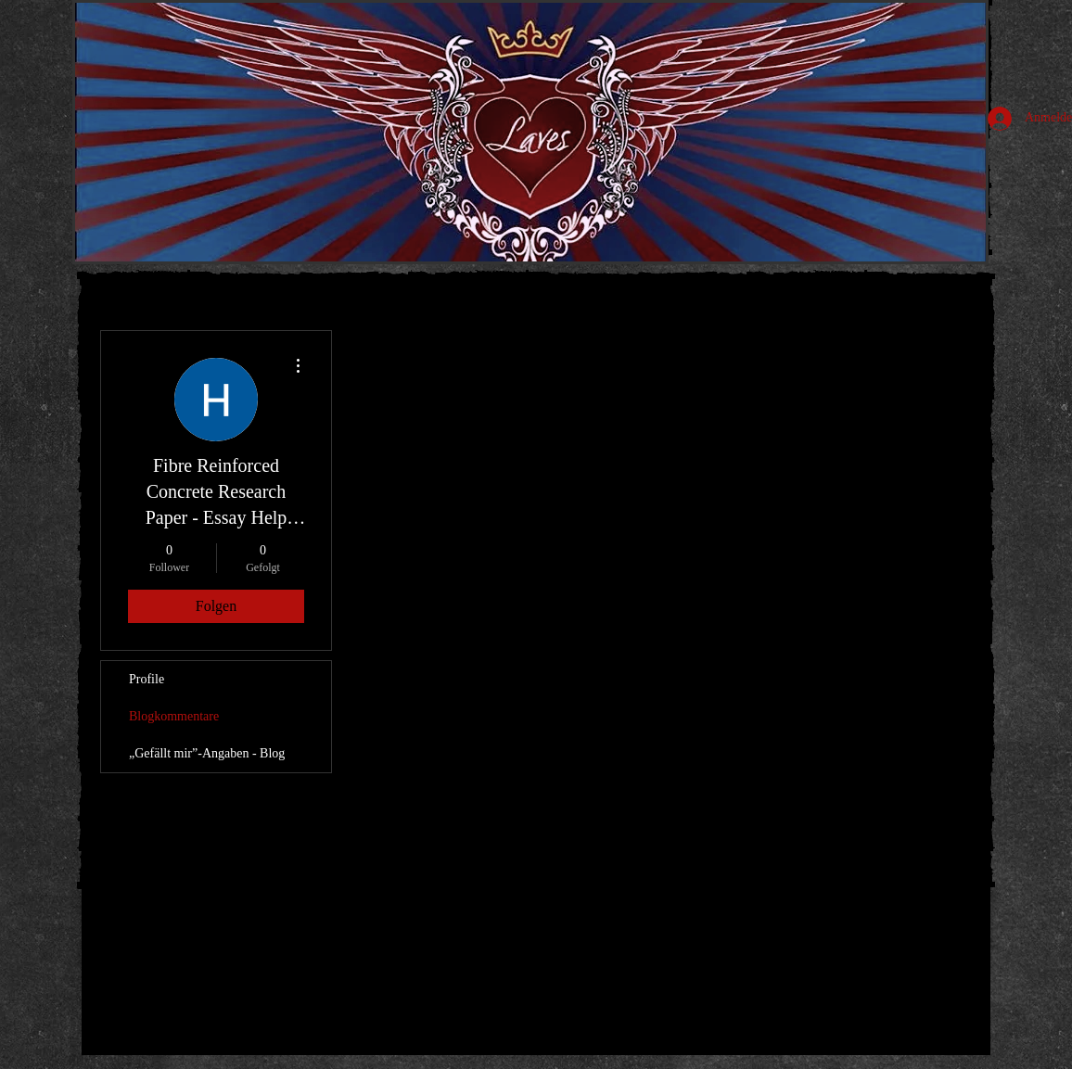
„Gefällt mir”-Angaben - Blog (207, 753)
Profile (146, 679)
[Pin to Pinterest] (176, 970)
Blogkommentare (174, 716)
